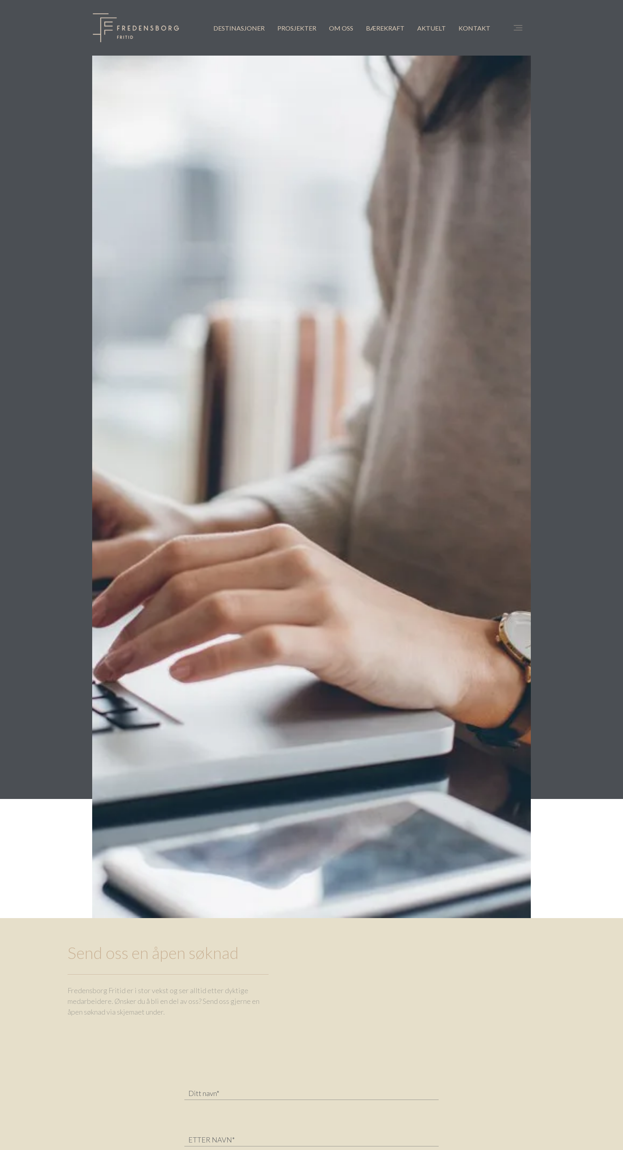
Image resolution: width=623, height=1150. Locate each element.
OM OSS (341, 28)
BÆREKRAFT (385, 28)
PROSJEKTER (296, 28)
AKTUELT (431, 28)
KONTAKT (474, 28)
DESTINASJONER (239, 28)
